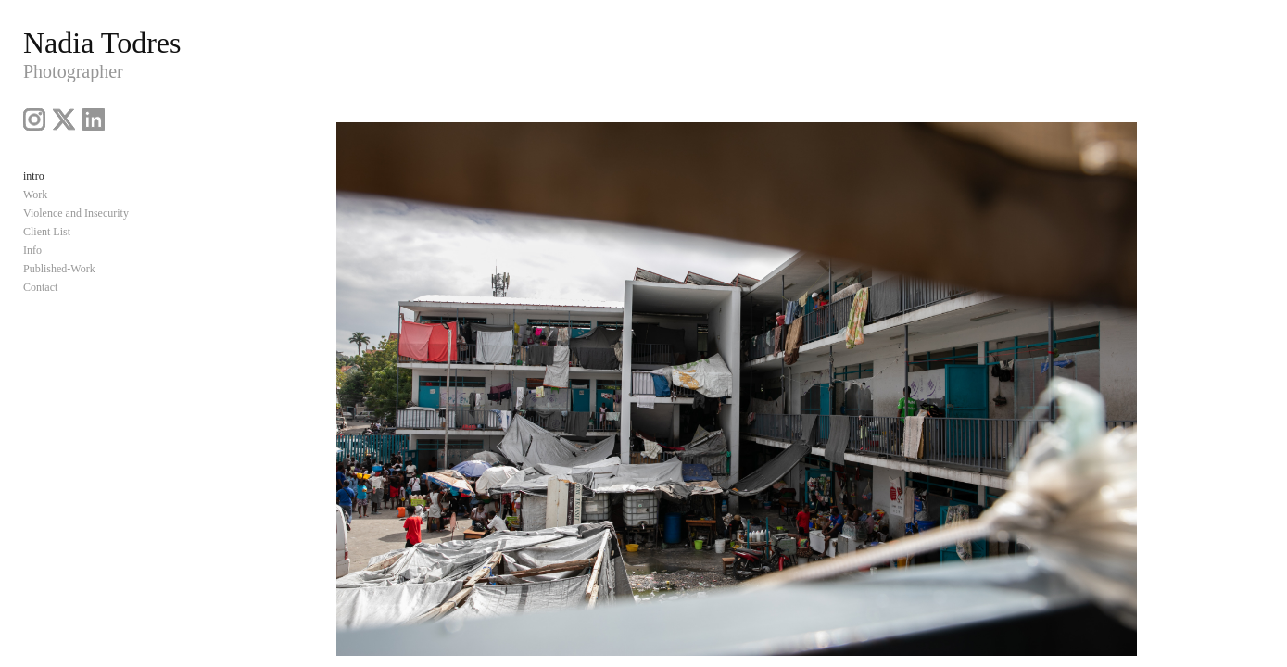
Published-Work (59, 268)
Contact (40, 287)
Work (35, 194)
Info (32, 250)
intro (33, 176)
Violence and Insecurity (76, 213)
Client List (46, 231)
